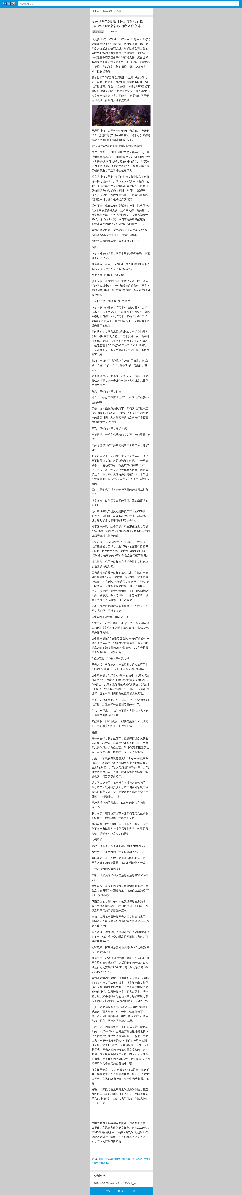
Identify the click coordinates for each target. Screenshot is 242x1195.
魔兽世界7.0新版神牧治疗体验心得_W (115, 1183)
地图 (133, 1191)
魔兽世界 (97, 77)
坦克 (121, 360)
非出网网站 (9, 3)
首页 (108, 1191)
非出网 (95, 11)
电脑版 (122, 1191)
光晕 (146, 947)
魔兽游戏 (107, 11)
